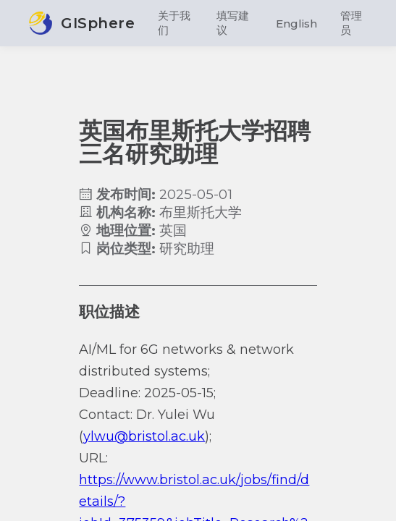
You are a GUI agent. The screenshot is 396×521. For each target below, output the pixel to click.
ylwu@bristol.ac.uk (144, 436)
